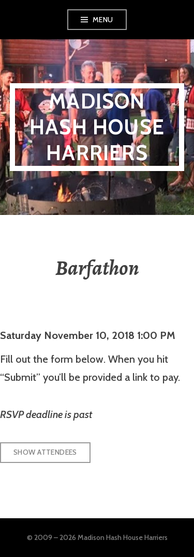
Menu (103, 19)
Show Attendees (45, 452)
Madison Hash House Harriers (97, 126)
